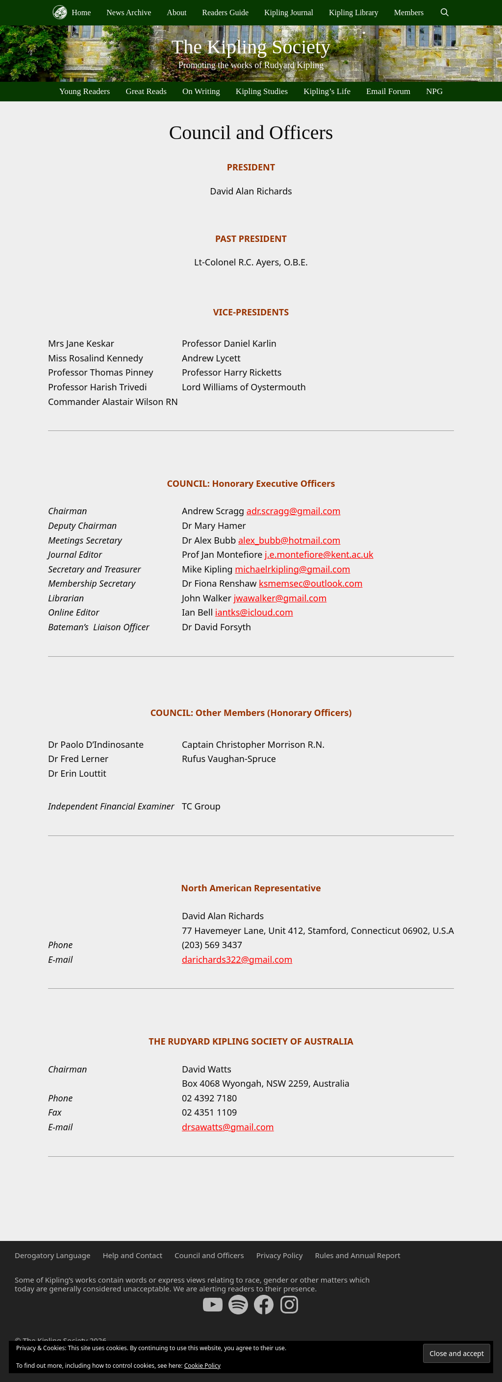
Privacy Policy (279, 1255)
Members (409, 12)
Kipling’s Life (327, 91)
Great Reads (146, 91)
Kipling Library (353, 12)
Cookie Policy (202, 1365)
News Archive (128, 12)
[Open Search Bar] (444, 12)
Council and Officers (209, 1255)
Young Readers (84, 91)
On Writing (201, 91)
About (176, 12)
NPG (434, 91)
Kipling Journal (288, 12)
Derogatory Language (52, 1255)
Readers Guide (225, 12)
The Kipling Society (251, 47)
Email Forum (388, 91)
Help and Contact (132, 1255)
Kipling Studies (262, 91)
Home (71, 12)
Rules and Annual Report (357, 1255)
